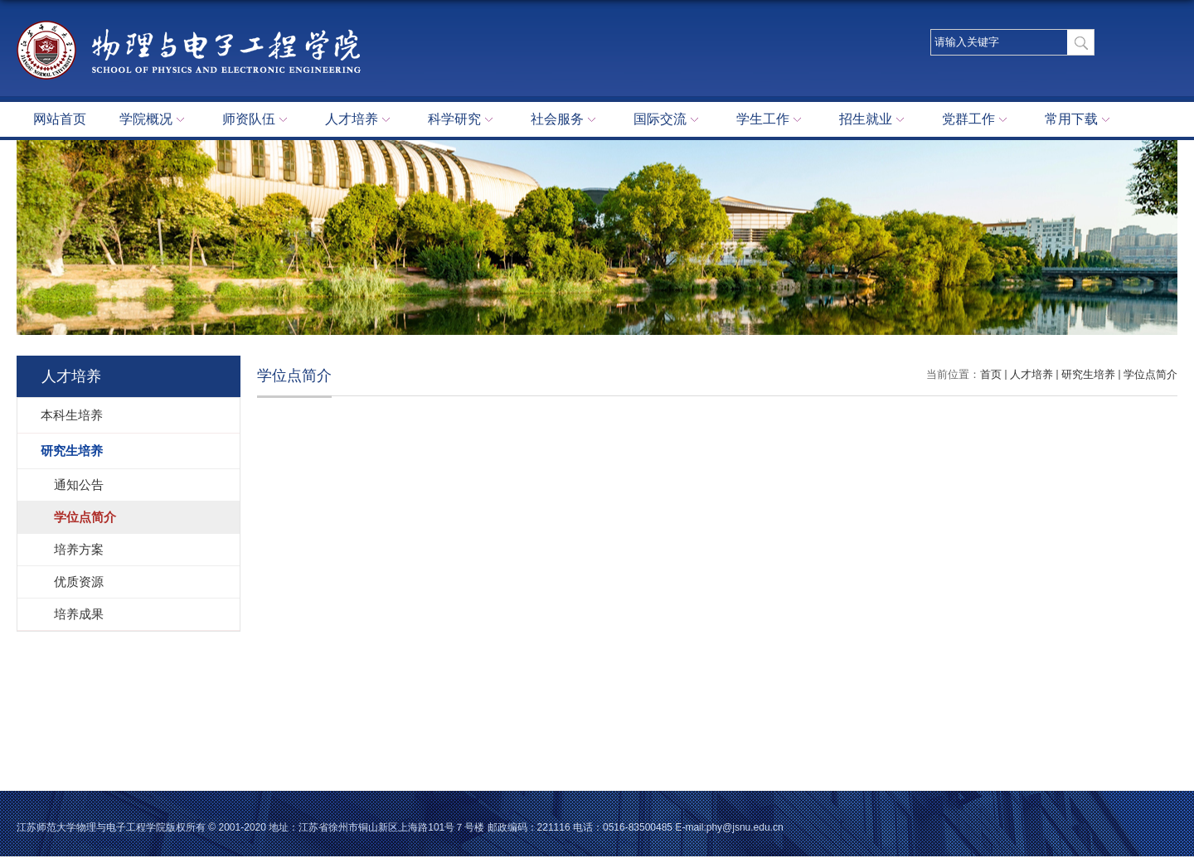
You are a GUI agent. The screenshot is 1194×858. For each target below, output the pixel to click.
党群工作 (977, 120)
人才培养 (360, 120)
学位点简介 (1150, 374)
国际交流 (668, 120)
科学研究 (463, 120)
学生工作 (771, 120)
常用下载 (1079, 120)
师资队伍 (257, 120)
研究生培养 (1088, 374)
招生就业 (874, 120)
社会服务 (565, 120)
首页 (991, 374)
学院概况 (154, 120)
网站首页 (59, 119)
